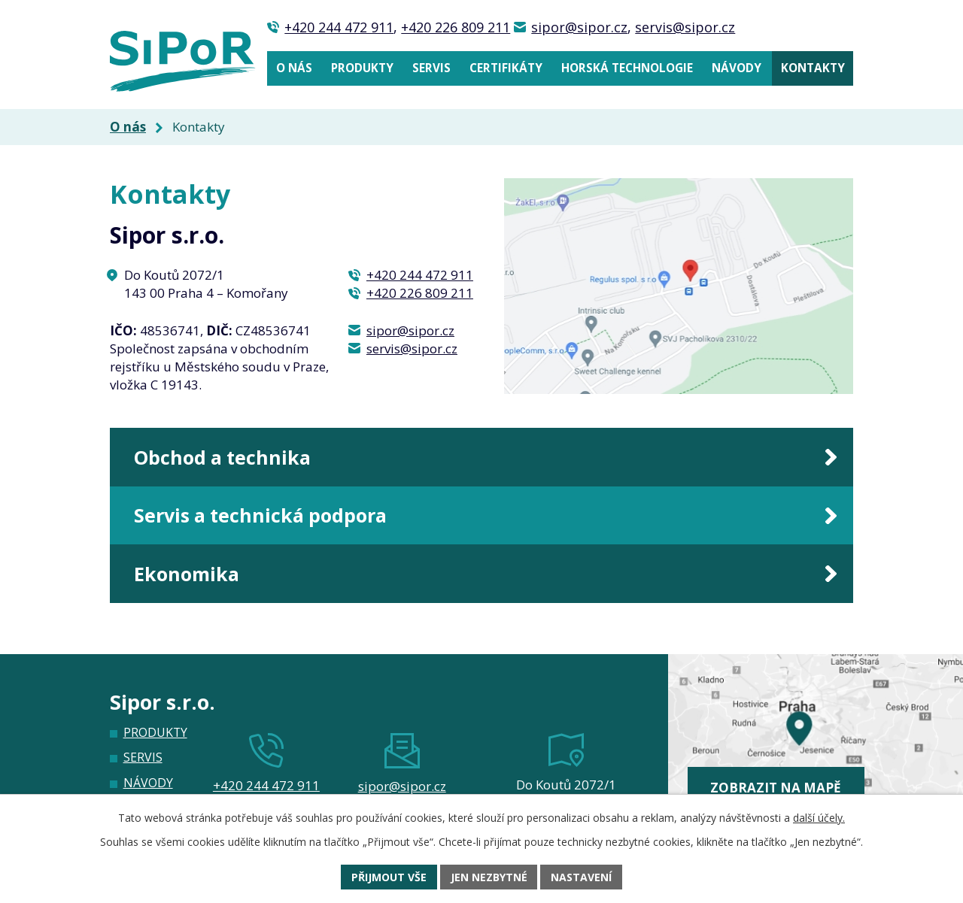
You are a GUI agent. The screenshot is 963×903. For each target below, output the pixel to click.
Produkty (362, 67)
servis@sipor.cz (685, 27)
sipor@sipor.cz (579, 27)
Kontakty (813, 67)
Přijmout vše (389, 877)
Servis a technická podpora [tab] (260, 515)
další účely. (819, 818)
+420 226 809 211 (455, 27)
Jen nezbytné (489, 877)
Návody (736, 67)
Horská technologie (627, 67)
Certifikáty (505, 67)
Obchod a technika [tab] (222, 457)
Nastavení (581, 877)
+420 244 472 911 (338, 27)
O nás (294, 67)
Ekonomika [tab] (186, 573)
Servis (431, 67)
